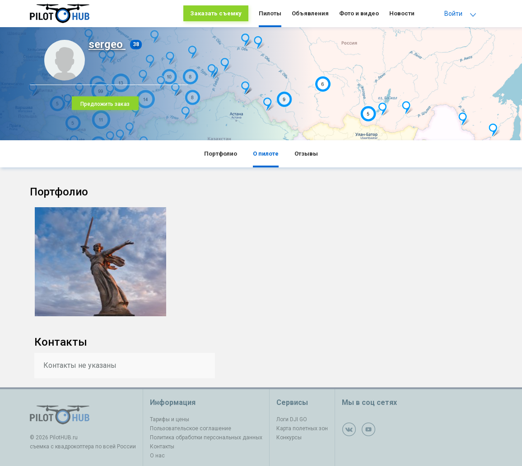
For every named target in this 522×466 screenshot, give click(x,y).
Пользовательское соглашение (190, 428)
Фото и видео (359, 13)
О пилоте (266, 153)
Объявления (310, 13)
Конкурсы (289, 437)
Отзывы (306, 153)
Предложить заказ (105, 104)
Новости (402, 13)
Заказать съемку (216, 13)
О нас (157, 455)
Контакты (162, 446)
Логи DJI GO (291, 419)
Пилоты (270, 13)
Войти (453, 13)
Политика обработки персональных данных (206, 437)
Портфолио (220, 153)
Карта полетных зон (302, 428)
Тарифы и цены (169, 419)
